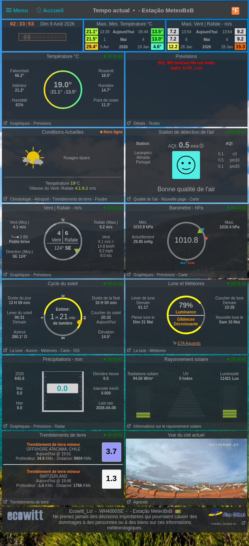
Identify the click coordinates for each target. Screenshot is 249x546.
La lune (12, 351)
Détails (136, 123)
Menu (19, 10)
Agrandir (137, 502)
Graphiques (16, 123)
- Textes (153, 123)
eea (197, 146)
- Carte (192, 199)
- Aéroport (40, 199)
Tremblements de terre (25, 502)
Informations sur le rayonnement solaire (164, 426)
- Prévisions (41, 123)
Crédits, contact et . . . (228, 524)
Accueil (49, 10)
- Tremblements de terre (70, 199)
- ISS (75, 351)
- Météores (48, 351)
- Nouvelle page (172, 199)
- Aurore (30, 351)
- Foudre (100, 199)
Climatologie (16, 199)
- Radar (58, 426)
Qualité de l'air (142, 199)
